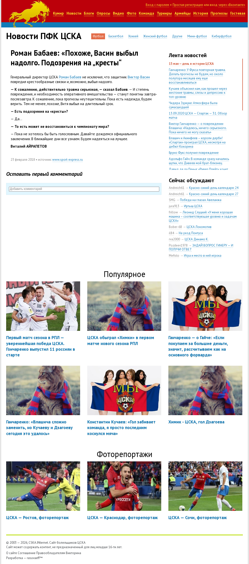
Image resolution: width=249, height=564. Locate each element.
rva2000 (174, 239)
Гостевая (237, 13)
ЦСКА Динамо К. (197, 239)
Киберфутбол (221, 36)
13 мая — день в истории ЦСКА (191, 64)
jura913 (174, 206)
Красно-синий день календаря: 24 (213, 188)
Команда (146, 13)
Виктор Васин (139, 77)
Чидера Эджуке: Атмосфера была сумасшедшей (193, 105)
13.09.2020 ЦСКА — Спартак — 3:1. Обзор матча (198, 115)
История (200, 13)
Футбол (98, 36)
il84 (171, 233)
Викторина (73, 553)
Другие (177, 36)
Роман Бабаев (70, 77)
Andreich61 (176, 188)
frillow (173, 212)
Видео (118, 13)
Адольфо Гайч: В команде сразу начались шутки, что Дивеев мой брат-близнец (199, 161)
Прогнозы (219, 13)
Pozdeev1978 (178, 245)
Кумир (58, 13)
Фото (131, 13)
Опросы (103, 13)
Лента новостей (188, 55)
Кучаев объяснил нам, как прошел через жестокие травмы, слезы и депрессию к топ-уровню (198, 93)
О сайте (11, 553)
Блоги (89, 13)
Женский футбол (155, 36)
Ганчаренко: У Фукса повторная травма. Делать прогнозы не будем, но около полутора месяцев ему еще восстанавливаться (197, 76)
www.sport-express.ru (67, 160)
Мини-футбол (197, 36)
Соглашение (27, 553)
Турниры (164, 13)
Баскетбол (115, 36)
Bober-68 (175, 227)
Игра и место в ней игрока (202, 255)
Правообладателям (50, 553)
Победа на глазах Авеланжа (200, 200)
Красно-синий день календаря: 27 (213, 194)
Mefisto (174, 255)
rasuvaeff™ (35, 558)
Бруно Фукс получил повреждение (194, 153)
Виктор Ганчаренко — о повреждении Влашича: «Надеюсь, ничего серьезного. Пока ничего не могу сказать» (198, 128)
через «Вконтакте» (231, 5)
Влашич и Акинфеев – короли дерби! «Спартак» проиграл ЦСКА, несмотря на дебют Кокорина (197, 142)
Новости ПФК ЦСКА (43, 36)
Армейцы (183, 13)
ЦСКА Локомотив (199, 227)
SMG (172, 200)
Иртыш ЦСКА (193, 206)
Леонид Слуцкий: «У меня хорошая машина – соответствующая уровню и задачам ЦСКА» (203, 216)
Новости (74, 13)
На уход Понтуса (191, 233)
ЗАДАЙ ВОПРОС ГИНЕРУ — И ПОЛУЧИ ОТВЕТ (201, 247)
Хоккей (133, 36)
